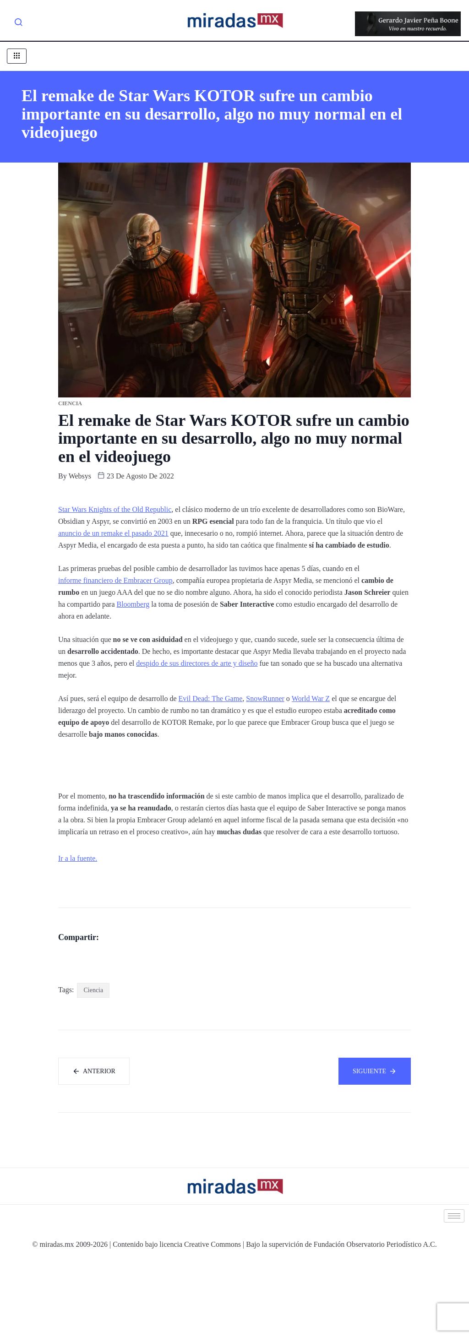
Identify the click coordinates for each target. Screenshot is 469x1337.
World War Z (311, 698)
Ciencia (93, 1065)
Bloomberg (133, 604)
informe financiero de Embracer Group (115, 580)
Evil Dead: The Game (211, 698)
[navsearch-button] (18, 24)
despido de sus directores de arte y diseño (196, 663)
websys (80, 476)
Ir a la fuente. (77, 858)
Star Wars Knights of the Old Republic (114, 509)
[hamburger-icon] (17, 56)
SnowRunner (265, 698)
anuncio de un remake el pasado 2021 (113, 533)
